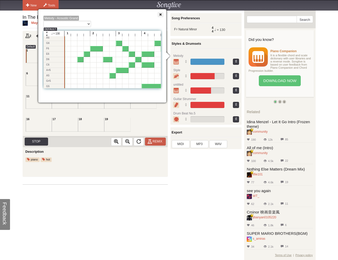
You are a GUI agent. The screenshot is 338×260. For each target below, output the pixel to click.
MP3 (199, 144)
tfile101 (258, 174)
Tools (49, 5)
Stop (36, 141)
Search (304, 20)
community (260, 131)
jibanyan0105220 (264, 217)
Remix (155, 141)
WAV (218, 144)
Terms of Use (283, 255)
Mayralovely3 (41, 23)
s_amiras (259, 238)
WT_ (256, 196)
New (31, 5)
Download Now (279, 80)
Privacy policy (304, 255)
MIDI (180, 144)
